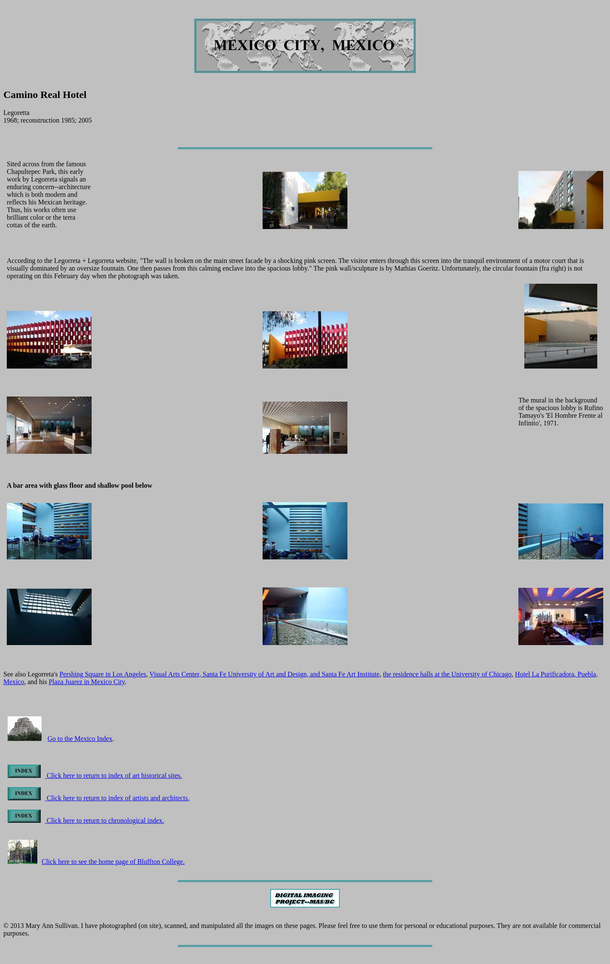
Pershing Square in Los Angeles (102, 674)
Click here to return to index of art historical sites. (95, 775)
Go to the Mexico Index (80, 738)
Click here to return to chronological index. (86, 820)
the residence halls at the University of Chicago (447, 674)
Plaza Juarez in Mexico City (87, 681)
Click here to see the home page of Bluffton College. (96, 861)
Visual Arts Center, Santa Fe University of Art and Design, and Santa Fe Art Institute (264, 674)
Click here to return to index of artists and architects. (99, 798)
